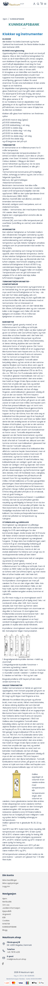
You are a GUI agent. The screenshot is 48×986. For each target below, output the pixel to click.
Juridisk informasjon (11, 908)
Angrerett (6, 914)
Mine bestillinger (9, 880)
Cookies (5, 920)
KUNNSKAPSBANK (9, 927)
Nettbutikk (7, 901)
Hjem (4, 898)
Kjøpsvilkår (7, 911)
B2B (4, 917)
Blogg (4, 930)
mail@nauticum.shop (16, 959)
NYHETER (6, 923)
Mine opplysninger (10, 883)
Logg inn (6, 886)
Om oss (5, 905)
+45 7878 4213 (13, 952)
